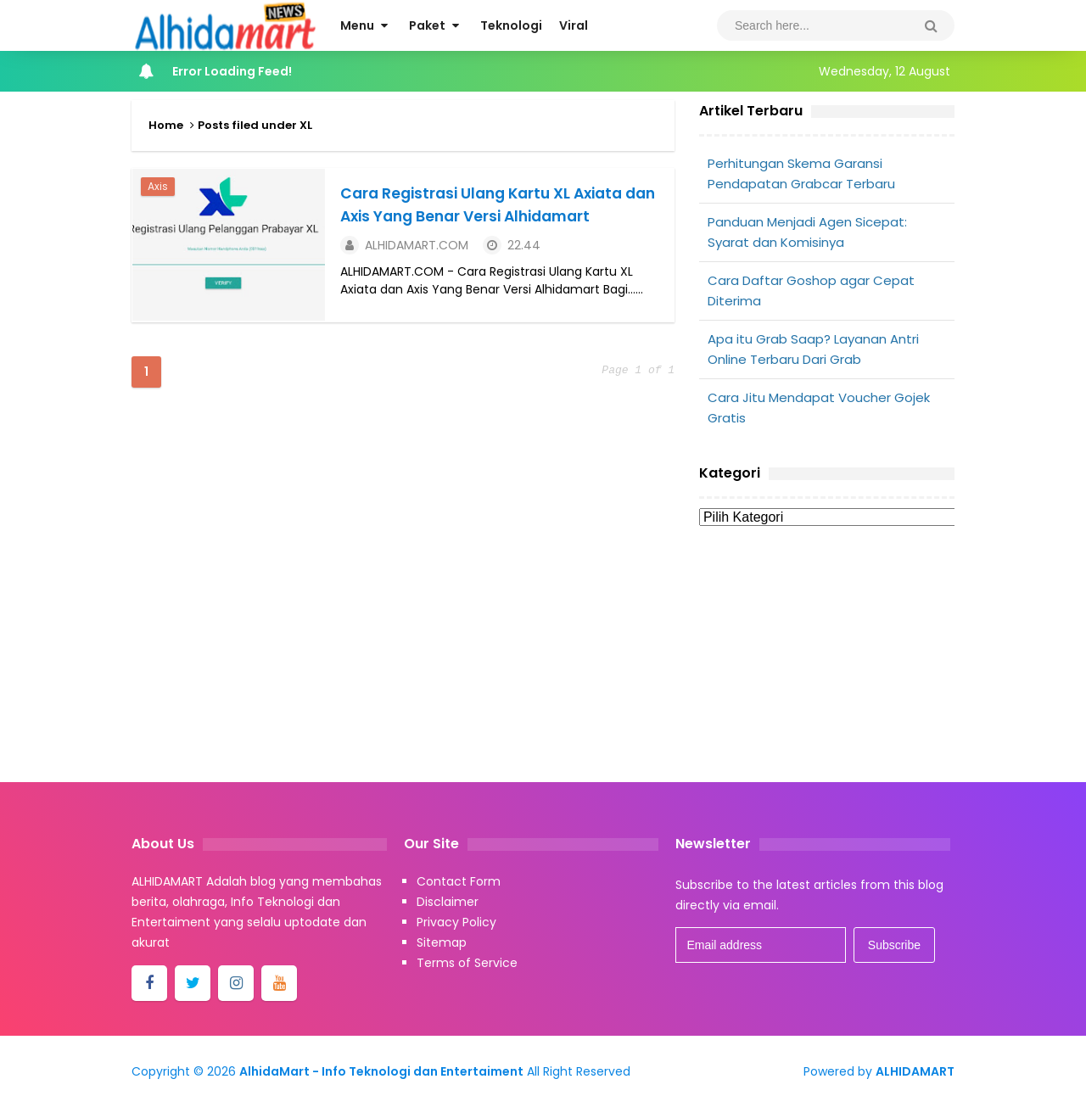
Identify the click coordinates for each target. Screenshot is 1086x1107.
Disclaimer (448, 901)
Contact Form (459, 881)
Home (165, 125)
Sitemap (442, 942)
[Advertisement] (826, 668)
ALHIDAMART (915, 1071)
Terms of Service (467, 962)
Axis (157, 185)
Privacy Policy (456, 922)
